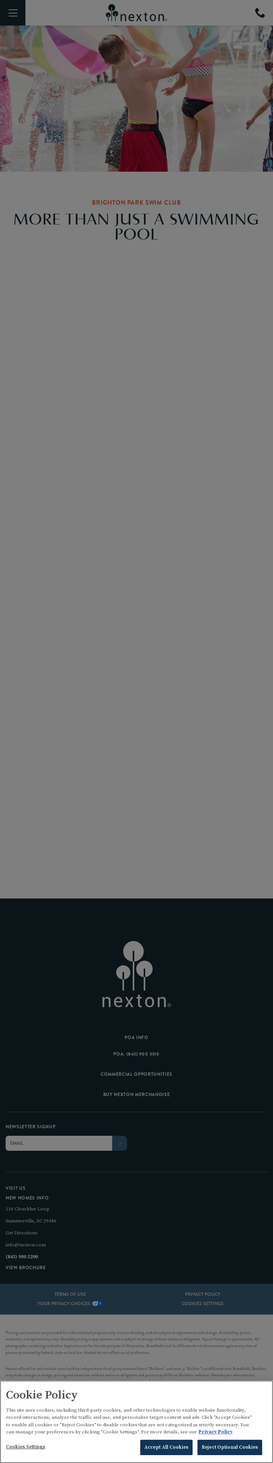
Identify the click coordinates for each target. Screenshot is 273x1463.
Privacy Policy (216, 1434)
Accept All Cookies (166, 1449)
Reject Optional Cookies (230, 1449)
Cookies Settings (25, 1449)
